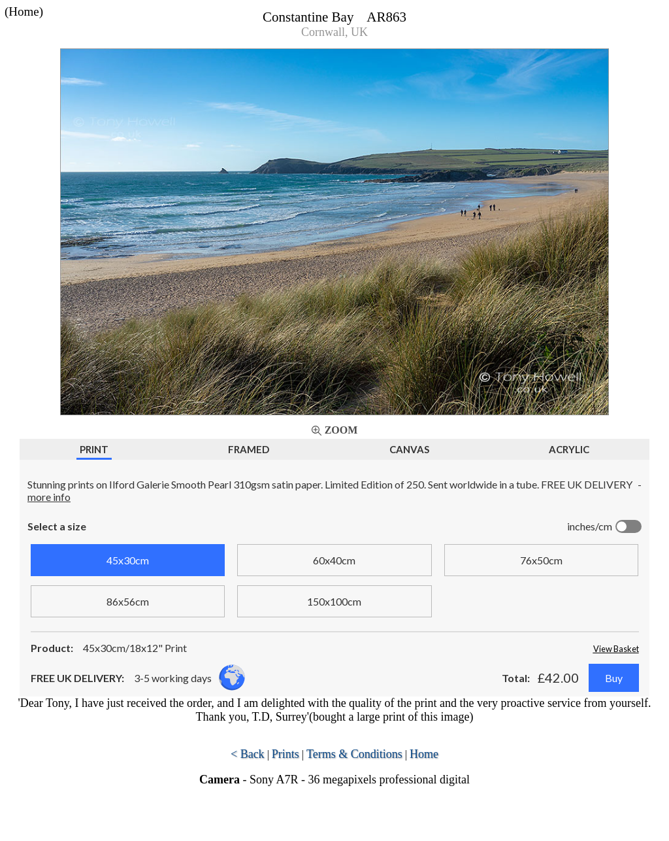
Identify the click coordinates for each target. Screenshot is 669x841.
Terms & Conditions (354, 754)
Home (424, 754)
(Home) (24, 11)
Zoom (341, 430)
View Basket (616, 649)
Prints (285, 754)
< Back (248, 754)
